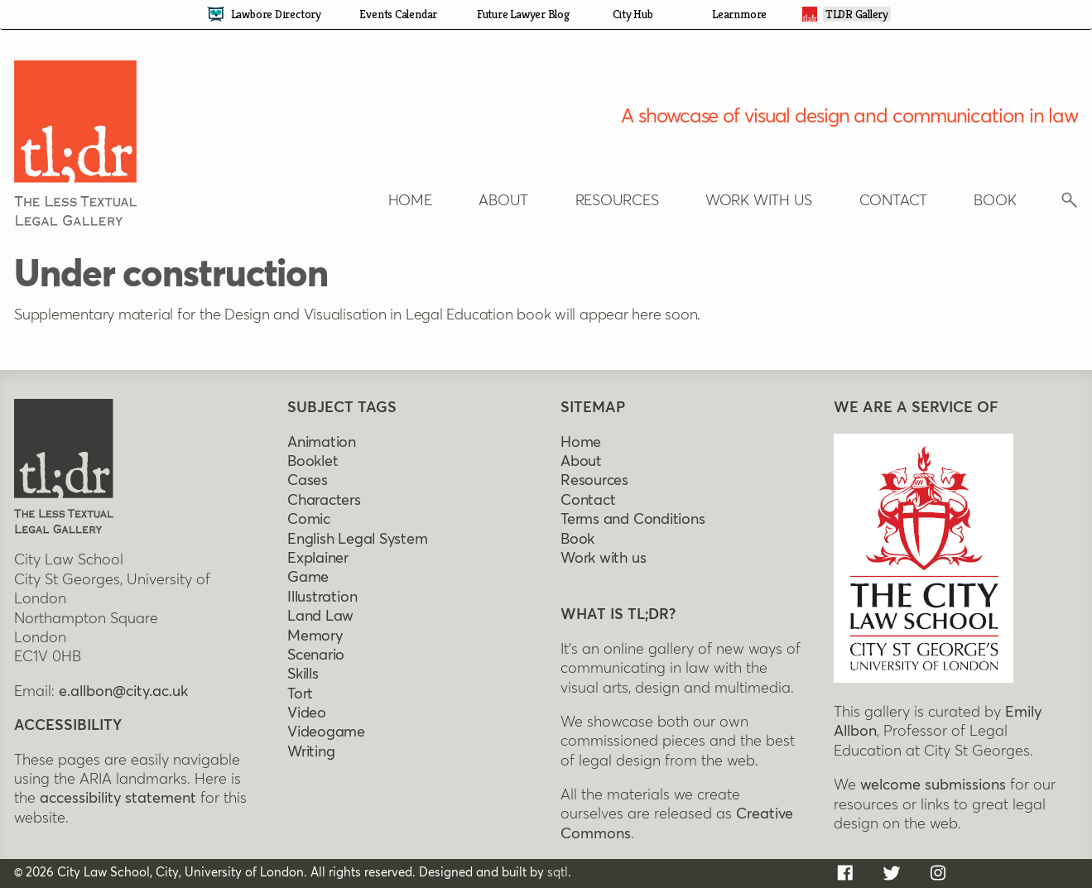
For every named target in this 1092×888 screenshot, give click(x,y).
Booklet (312, 461)
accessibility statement (118, 798)
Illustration (322, 597)
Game (308, 577)
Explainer (318, 558)
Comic (308, 519)
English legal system (357, 539)
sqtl (557, 872)
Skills (303, 674)
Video (306, 713)
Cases (307, 480)
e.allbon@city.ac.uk (123, 691)
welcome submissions (933, 785)
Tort (300, 694)
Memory (315, 636)
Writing (310, 752)
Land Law (320, 616)
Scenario (315, 655)
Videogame (326, 732)
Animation (321, 442)
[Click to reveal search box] (1069, 204)
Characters (324, 500)
